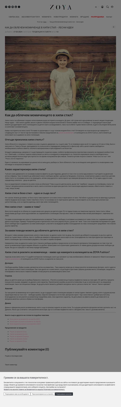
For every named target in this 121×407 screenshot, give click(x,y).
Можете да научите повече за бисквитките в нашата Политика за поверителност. (34, 389)
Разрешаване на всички (64, 394)
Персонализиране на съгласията (42, 394)
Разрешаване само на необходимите (17, 394)
